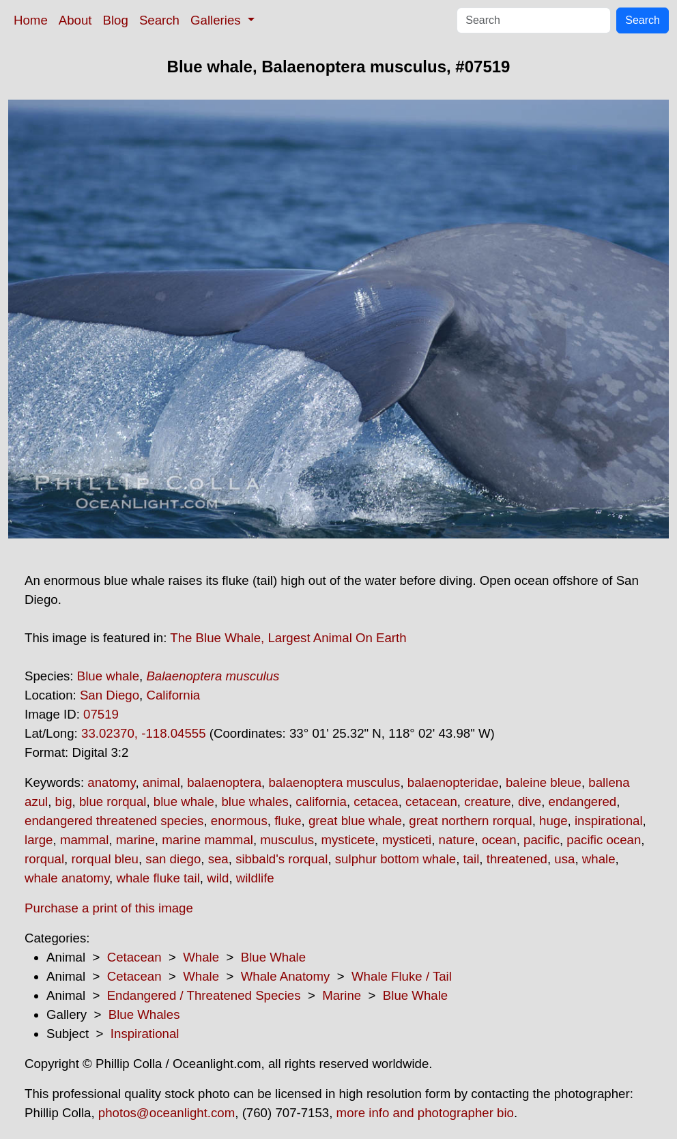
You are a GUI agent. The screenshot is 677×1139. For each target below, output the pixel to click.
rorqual (44, 859)
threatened (517, 859)
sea (218, 859)
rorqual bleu (105, 859)
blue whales (255, 801)
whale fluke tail (157, 878)
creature (487, 801)
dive (529, 801)
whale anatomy (67, 878)
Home (31, 20)
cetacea (376, 801)
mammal (84, 840)
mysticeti (407, 840)
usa (564, 859)
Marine (341, 995)
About (75, 20)
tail (471, 859)
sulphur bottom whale (395, 859)
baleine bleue (543, 782)
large (39, 840)
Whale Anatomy (285, 976)
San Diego (109, 695)
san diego (173, 859)
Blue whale (108, 676)
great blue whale (355, 820)
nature (457, 840)
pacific (541, 840)
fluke (287, 820)
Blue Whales (144, 1014)
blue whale (184, 801)
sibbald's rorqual (281, 859)
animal (161, 782)
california (321, 801)
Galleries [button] (217, 20)
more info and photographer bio (425, 1113)
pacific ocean (603, 840)
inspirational (609, 820)
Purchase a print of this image (109, 908)
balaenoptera (224, 782)
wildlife (255, 878)
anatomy (111, 782)
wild (218, 878)
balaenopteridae (453, 782)
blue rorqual (113, 801)
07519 (101, 714)
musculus (287, 840)
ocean (499, 840)
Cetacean (134, 957)
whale (599, 859)
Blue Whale (273, 957)
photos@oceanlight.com (166, 1113)
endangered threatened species (114, 820)
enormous (239, 820)
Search (159, 20)
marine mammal (207, 840)
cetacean (431, 801)
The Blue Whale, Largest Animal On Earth (288, 638)
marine (135, 840)
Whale (201, 957)
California (173, 695)
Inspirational (145, 1033)
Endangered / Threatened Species (204, 995)
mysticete (348, 840)
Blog (115, 20)
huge (553, 820)
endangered (583, 801)
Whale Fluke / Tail (401, 976)
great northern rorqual (470, 820)
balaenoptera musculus (334, 782)
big (63, 801)
